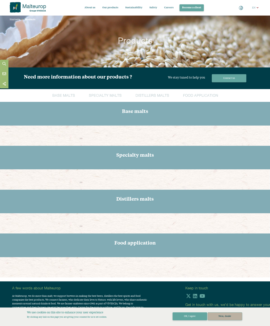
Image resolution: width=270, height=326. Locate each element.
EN (253, 8)
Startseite (15, 19)
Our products (110, 7)
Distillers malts (152, 96)
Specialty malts (105, 96)
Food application (200, 96)
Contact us (229, 78)
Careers (169, 7)
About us (89, 7)
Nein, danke (225, 316)
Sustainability (134, 7)
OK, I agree (190, 316)
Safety (153, 7)
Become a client (191, 7)
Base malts (63, 96)
